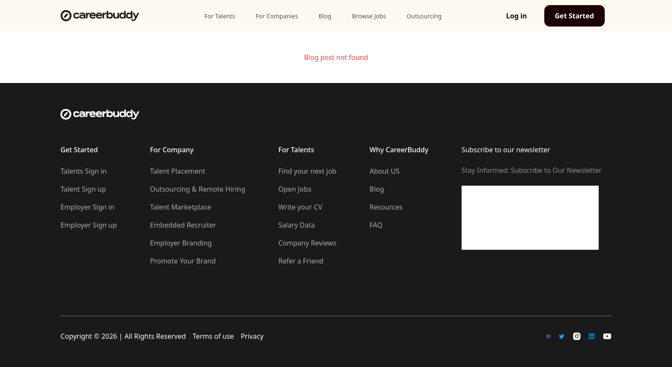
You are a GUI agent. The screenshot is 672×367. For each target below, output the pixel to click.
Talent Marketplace (180, 207)
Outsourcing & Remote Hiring (197, 189)
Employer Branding (181, 243)
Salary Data (296, 225)
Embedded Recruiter (183, 225)
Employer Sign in (87, 207)
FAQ (375, 225)
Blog (376, 189)
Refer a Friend (300, 261)
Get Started (574, 16)
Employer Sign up (88, 225)
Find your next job (307, 171)
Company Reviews (307, 243)
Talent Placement (177, 171)
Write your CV (300, 207)
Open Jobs (294, 189)
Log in (516, 16)
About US (384, 171)
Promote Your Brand (183, 261)
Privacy (252, 336)
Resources (385, 207)
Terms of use (213, 336)
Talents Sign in (83, 171)
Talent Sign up (83, 189)
